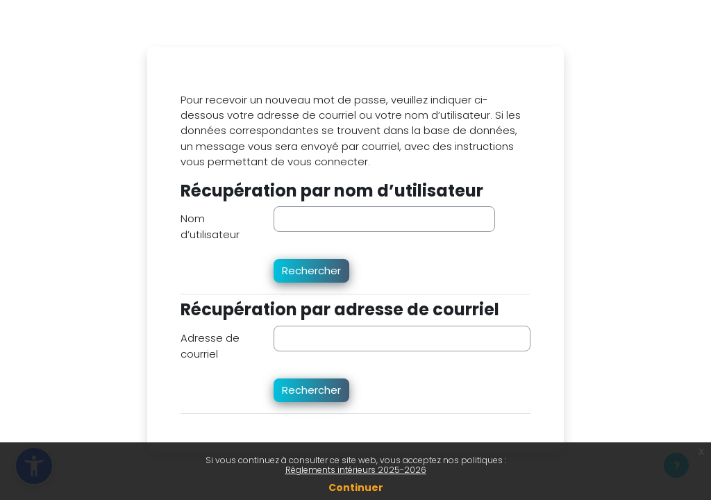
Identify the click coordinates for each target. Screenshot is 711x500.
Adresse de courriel (210, 345)
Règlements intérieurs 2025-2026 (355, 470)
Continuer (355, 487)
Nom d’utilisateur (210, 226)
